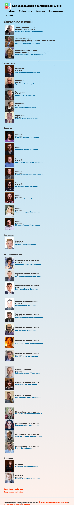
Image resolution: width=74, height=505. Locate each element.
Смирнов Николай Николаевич (27, 44)
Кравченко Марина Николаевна (28, 264)
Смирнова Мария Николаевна (27, 212)
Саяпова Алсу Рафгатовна (25, 107)
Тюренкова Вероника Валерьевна (29, 344)
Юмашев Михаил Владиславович (28, 225)
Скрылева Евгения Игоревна (27, 199)
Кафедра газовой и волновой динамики (37, 6)
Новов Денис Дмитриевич (25, 448)
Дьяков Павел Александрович (27, 479)
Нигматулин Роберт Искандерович (29, 31)
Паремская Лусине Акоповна (26, 425)
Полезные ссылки (55, 11)
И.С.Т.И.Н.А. (26, 504)
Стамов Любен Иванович (25, 331)
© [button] (4, 502)
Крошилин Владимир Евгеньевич (28, 84)
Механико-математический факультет (53, 502)
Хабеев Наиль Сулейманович (27, 119)
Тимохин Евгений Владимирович (28, 436)
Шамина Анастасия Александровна (29, 54)
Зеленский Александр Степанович (29, 317)
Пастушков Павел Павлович (26, 289)
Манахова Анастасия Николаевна (28, 414)
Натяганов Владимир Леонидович (29, 175)
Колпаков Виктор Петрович (26, 149)
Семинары (41, 11)
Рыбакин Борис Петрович (25, 95)
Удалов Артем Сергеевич (25, 245)
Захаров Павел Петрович (25, 305)
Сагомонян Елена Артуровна (26, 186)
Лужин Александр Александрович (28, 162)
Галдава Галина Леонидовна (26, 466)
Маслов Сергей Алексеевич (26, 384)
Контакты (10, 16)
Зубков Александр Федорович (27, 373)
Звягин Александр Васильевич (27, 72)
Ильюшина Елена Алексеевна (27, 138)
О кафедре (11, 11)
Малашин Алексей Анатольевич (28, 277)
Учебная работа (26, 11)
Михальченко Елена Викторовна (28, 397)
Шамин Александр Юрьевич (26, 357)
